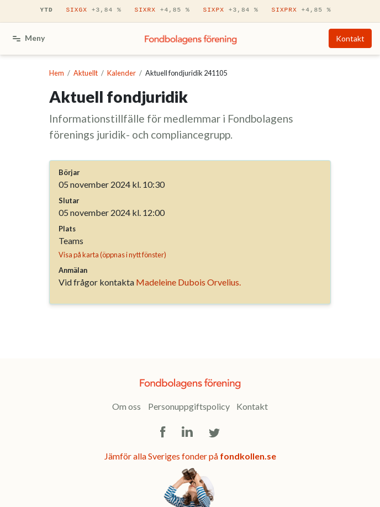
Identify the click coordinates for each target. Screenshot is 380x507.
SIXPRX (301, 10)
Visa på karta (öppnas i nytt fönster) (112, 254)
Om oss (126, 406)
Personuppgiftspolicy (189, 406)
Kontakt (350, 38)
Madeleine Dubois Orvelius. (188, 282)
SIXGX (93, 10)
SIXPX (230, 10)
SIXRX (161, 10)
